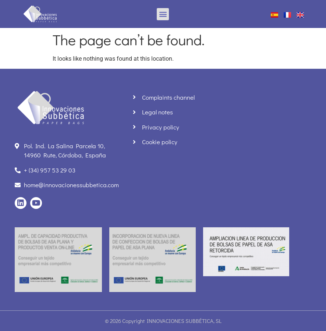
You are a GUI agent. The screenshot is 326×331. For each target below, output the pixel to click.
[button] (163, 14)
